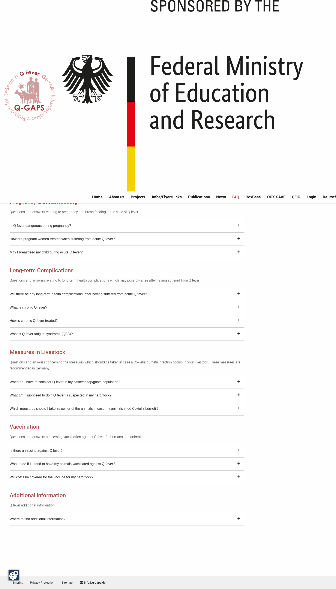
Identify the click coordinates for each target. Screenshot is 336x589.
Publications (203, 12)
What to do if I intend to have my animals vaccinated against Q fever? (125, 486)
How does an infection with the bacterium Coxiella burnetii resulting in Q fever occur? (125, 124)
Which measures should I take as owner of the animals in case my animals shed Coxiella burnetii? (125, 431)
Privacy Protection (44, 582)
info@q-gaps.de (102, 582)
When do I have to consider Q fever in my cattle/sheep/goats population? (125, 404)
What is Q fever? (125, 97)
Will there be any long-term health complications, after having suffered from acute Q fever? (125, 316)
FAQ (243, 12)
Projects (149, 12)
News (226, 12)
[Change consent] (14, 575)
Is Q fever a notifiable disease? (125, 151)
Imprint (18, 582)
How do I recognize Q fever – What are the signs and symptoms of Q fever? (125, 111)
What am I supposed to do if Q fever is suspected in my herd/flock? (125, 417)
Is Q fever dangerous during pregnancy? (125, 248)
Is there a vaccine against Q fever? (125, 473)
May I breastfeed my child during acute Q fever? (125, 274)
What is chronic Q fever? (125, 329)
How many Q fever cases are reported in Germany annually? (125, 164)
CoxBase (258, 12)
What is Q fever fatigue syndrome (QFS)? (125, 356)
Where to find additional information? (125, 541)
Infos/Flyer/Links (177, 12)
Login (308, 12)
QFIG (294, 12)
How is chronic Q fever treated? (125, 343)
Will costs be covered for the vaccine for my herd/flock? (125, 499)
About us (128, 12)
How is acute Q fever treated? (125, 206)
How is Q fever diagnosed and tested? (125, 137)
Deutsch (324, 12)
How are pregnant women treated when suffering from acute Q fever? (125, 261)
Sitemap (72, 582)
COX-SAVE (278, 12)
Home (111, 12)
